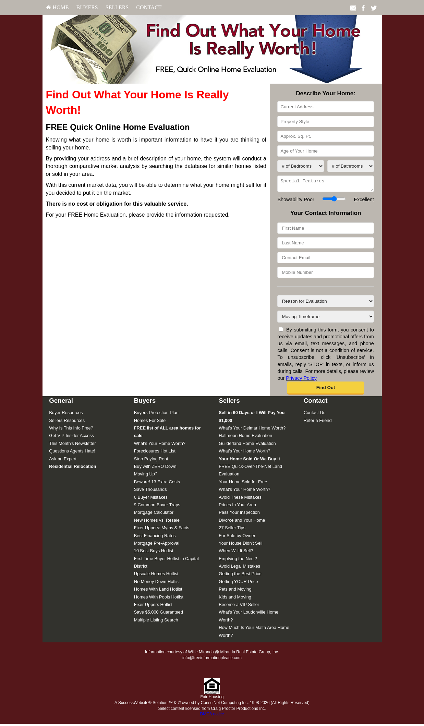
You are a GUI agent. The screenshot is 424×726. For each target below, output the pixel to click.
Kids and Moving (235, 599)
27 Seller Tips (232, 529)
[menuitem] (58, 7)
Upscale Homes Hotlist (156, 575)
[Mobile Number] (325, 274)
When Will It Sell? (236, 552)
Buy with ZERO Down (155, 468)
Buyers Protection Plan (156, 414)
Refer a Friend (318, 422)
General (61, 402)
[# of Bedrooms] (300, 166)
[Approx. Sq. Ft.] (325, 136)
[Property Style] (325, 121)
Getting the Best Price (240, 575)
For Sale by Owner (237, 537)
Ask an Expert (62, 460)
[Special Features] (325, 185)
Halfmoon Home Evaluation (245, 437)
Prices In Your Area (237, 506)
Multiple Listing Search (156, 622)
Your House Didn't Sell (240, 545)
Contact (148, 7)
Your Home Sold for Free (243, 483)
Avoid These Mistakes (240, 499)
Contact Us (314, 414)
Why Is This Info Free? (71, 430)
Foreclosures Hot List (154, 453)
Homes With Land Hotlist (158, 591)
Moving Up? (145, 476)
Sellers (117, 7)
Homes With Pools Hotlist (158, 599)
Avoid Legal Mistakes (239, 568)
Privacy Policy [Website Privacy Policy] (301, 380)
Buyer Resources (66, 414)
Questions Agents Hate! (72, 453)
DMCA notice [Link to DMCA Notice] (212, 716)
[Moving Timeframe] (325, 319)
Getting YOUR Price (238, 583)
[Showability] (334, 201)
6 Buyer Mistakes (151, 499)
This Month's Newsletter (72, 445)
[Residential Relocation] (72, 468)
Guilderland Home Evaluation (247, 445)
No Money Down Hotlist (157, 583)
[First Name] (325, 230)
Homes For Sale (150, 422)
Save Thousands (150, 491)
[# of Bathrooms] (350, 166)
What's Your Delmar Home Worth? (252, 430)
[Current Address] (325, 106)
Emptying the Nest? (238, 560)
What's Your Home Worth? (159, 445)
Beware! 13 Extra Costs (157, 483)
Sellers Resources (67, 422)
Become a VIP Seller (239, 606)
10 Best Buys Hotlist (153, 552)
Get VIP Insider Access (71, 437)
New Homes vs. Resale (157, 522)
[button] (325, 390)
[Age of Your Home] (325, 151)
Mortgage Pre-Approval (156, 545)
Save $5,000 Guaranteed (158, 614)
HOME (57, 7)
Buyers (87, 7)
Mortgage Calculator (153, 514)
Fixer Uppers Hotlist (153, 606)
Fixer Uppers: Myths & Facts (161, 529)
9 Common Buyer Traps (157, 506)
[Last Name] (325, 245)
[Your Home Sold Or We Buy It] (249, 460)
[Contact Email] (325, 259)
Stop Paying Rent (151, 460)
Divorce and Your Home (242, 522)
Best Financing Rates (155, 537)
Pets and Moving (235, 591)
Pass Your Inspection (239, 514)
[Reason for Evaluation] (325, 303)
